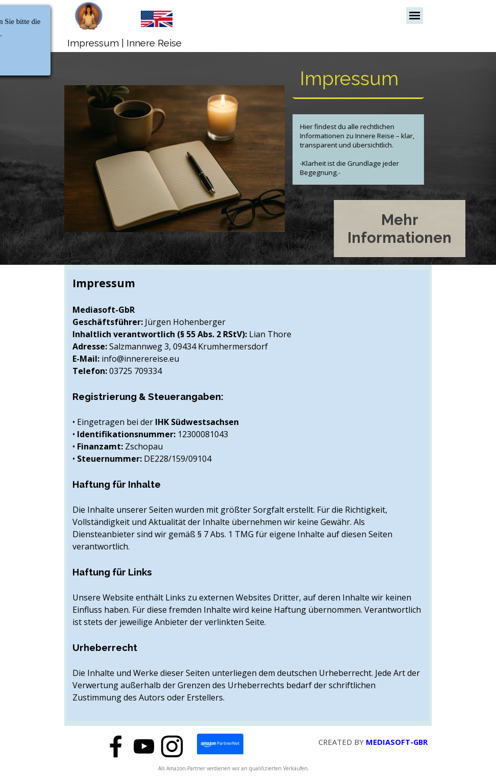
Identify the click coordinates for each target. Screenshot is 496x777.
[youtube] (144, 746)
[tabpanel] (248, 495)
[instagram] (172, 746)
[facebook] (116, 746)
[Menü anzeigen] (414, 15)
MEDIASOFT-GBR (397, 742)
